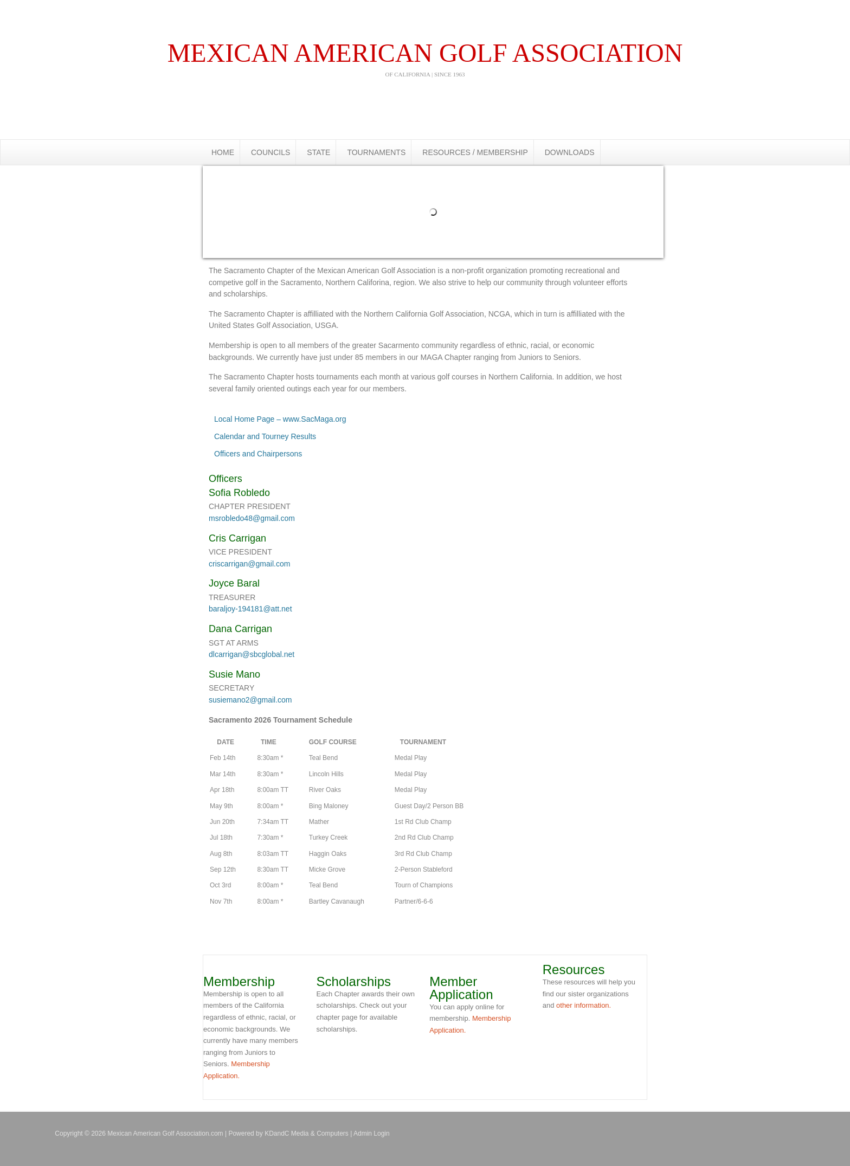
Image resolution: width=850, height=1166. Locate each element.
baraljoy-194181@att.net (250, 608)
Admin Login (371, 1133)
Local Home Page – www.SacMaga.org (280, 419)
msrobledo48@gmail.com (252, 518)
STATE (318, 152)
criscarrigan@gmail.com (249, 563)
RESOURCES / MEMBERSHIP (474, 152)
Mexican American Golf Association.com (425, 11)
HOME (222, 152)
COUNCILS (270, 152)
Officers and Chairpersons (258, 453)
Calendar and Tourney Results (265, 436)
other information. (583, 1005)
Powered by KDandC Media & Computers (288, 1133)
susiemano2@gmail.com (250, 699)
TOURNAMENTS (376, 152)
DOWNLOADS (570, 152)
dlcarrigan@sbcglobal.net (251, 654)
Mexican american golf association (425, 58)
